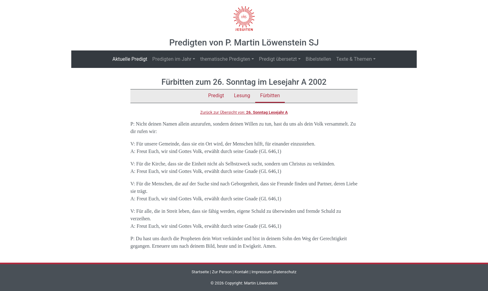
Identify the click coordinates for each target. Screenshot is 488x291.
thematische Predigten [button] (225, 59)
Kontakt (242, 272)
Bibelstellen (318, 59)
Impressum (261, 272)
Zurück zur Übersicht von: (244, 112)
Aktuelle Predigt (131, 58)
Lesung (242, 95)
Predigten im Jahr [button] (171, 59)
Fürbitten (270, 95)
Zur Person (222, 272)
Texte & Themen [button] (354, 59)
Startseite (200, 272)
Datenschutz (285, 272)
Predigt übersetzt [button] (278, 59)
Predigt (216, 95)
